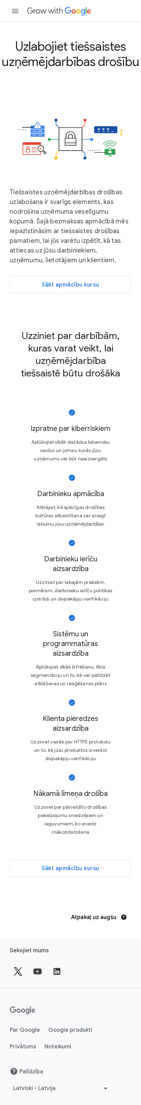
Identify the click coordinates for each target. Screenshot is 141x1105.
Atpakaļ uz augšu (98, 917)
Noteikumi (57, 1046)
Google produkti (70, 1030)
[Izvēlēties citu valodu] (61, 1088)
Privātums (23, 1046)
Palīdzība (26, 1071)
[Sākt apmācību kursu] (70, 285)
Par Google (25, 1030)
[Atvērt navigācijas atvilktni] (15, 11)
